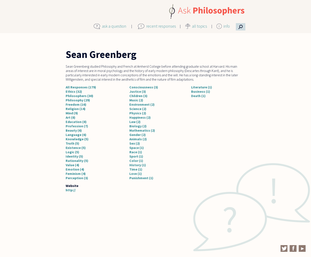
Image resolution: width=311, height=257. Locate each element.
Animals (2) (138, 139)
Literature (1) (201, 87)
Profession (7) (77, 126)
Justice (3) (137, 91)
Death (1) (198, 96)
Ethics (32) (74, 91)
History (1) (137, 165)
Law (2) (135, 122)
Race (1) (135, 152)
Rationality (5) (77, 160)
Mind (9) (72, 113)
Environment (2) (142, 104)
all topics (199, 26)
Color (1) (136, 160)
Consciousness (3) (143, 87)
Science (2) (137, 109)
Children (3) (138, 96)
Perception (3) (77, 178)
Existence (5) (76, 147)
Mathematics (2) (142, 130)
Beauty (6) (74, 130)
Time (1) (135, 169)
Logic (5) (72, 152)
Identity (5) (74, 156)
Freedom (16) (76, 104)
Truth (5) (72, 143)
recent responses (161, 26)
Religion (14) (76, 109)
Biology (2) (138, 126)
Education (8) (76, 122)
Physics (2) (137, 113)
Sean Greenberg (101, 54)
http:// (71, 190)
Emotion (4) (75, 169)
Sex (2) (134, 143)
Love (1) (135, 173)
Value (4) (72, 165)
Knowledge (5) (77, 139)
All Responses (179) (81, 87)
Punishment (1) (141, 178)
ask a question (114, 26)
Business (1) (200, 91)
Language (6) (76, 134)
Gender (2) (137, 134)
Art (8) (70, 117)
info (227, 26)
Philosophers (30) (79, 96)
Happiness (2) (140, 117)
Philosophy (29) (78, 100)
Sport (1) (136, 156)
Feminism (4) (76, 173)
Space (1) (136, 147)
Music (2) (136, 100)
